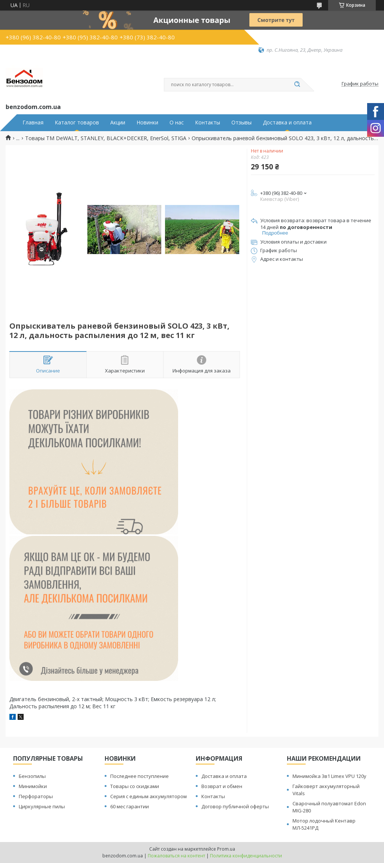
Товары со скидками (134, 786)
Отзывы (241, 122)
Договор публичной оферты (235, 806)
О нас (177, 122)
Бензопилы (32, 776)
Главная (33, 122)
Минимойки (33, 786)
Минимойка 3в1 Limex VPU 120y (329, 776)
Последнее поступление (139, 776)
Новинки (147, 122)
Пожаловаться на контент (176, 856)
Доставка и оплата (287, 122)
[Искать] (297, 84)
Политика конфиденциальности (246, 856)
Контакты (207, 122)
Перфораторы (36, 796)
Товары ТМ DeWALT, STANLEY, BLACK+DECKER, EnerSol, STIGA (105, 138)
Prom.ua (226, 849)
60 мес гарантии (129, 806)
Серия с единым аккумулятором (148, 796)
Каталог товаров (77, 122)
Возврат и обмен (221, 786)
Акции (117, 122)
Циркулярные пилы (42, 806)
